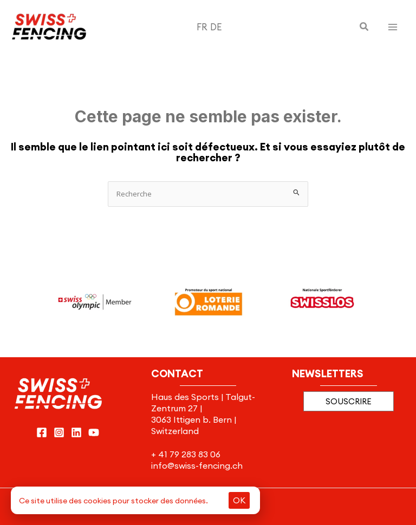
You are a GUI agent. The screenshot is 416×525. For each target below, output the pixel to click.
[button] (364, 27)
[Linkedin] (76, 432)
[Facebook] (41, 432)
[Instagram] (59, 432)
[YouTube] (93, 432)
